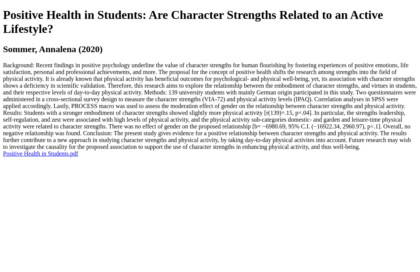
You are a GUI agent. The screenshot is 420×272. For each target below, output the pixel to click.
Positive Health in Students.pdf (40, 153)
